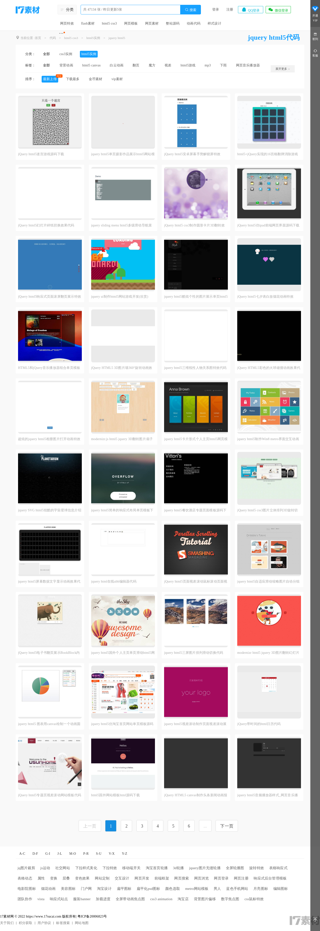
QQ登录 (250, 9)
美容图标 (68, 889)
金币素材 (95, 79)
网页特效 (67, 23)
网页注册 (241, 878)
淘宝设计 (104, 889)
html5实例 (93, 38)
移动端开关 (131, 868)
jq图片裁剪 (26, 868)
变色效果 (82, 878)
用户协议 (44, 923)
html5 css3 (109, 23)
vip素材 (117, 79)
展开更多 (282, 69)
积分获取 (25, 923)
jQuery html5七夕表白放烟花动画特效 (265, 296)
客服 (315, 52)
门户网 (86, 889)
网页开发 (141, 878)
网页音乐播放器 (248, 65)
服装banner (81, 899)
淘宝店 (183, 899)
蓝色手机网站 (237, 889)
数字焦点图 (230, 899)
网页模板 (131, 23)
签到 (315, 36)
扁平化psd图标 (148, 889)
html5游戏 (188, 65)
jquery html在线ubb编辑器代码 (113, 581)
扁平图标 (124, 889)
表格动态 (25, 878)
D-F (35, 853)
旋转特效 (256, 868)
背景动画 (66, 65)
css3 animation (161, 899)
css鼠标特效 (254, 899)
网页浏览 (201, 878)
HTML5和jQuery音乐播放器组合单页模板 (49, 368)
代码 (53, 38)
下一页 (226, 826)
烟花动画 (48, 889)
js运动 (45, 868)
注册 (229, 9)
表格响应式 (278, 868)
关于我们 (7, 923)
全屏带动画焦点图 (130, 899)
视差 (168, 65)
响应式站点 (59, 899)
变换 (53, 878)
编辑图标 (280, 889)
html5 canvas (91, 65)
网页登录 (221, 878)
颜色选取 (172, 889)
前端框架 (161, 878)
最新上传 (50, 79)
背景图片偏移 (205, 899)
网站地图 (82, 923)
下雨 (223, 65)
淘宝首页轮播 (157, 868)
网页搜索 (181, 878)
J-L (60, 853)
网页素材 (152, 23)
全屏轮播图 (235, 868)
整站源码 (172, 23)
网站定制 (102, 878)
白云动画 (116, 65)
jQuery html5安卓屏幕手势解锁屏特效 (192, 154)
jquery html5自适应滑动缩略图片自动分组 (268, 581)
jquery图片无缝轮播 (205, 868)
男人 (217, 889)
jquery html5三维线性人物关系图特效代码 (195, 368)
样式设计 (214, 23)
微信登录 (278, 9)
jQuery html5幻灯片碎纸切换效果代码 (46, 225)
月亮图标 (260, 889)
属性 (41, 878)
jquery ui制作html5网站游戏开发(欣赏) (119, 296)
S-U (99, 853)
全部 (46, 54)
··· (61, 33)
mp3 (208, 65)
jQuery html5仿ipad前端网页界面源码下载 (268, 225)
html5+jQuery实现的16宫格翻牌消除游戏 (267, 154)
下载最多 (73, 79)
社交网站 (62, 868)
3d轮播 (178, 868)
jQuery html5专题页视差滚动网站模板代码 (49, 795)
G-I (47, 853)
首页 (38, 38)
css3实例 (65, 54)
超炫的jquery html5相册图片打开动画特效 (49, 439)
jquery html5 (117, 38)
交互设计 (122, 878)
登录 (215, 9)
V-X (112, 853)
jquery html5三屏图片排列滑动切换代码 (193, 653)
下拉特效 (109, 868)
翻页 (136, 65)
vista (41, 899)
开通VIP (315, 14)
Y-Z (124, 853)
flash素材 (88, 23)
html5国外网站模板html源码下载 (115, 795)
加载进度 (103, 899)
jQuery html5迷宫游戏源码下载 (41, 154)
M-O (72, 853)
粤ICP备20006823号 (92, 916)
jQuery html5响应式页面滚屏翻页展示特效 (49, 296)
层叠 (66, 878)
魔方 (152, 65)
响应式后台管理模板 (270, 878)
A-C (22, 853)
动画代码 (193, 23)
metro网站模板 (197, 889)
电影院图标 (27, 889)
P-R (86, 853)
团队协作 (25, 899)
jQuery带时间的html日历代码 (259, 724)
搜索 (190, 10)
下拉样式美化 (86, 868)
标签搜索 (63, 923)
